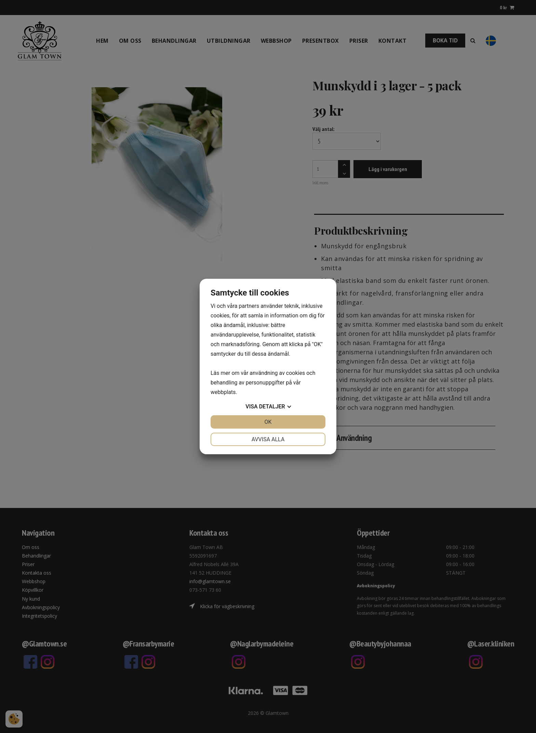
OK (267, 422)
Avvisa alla (268, 439)
